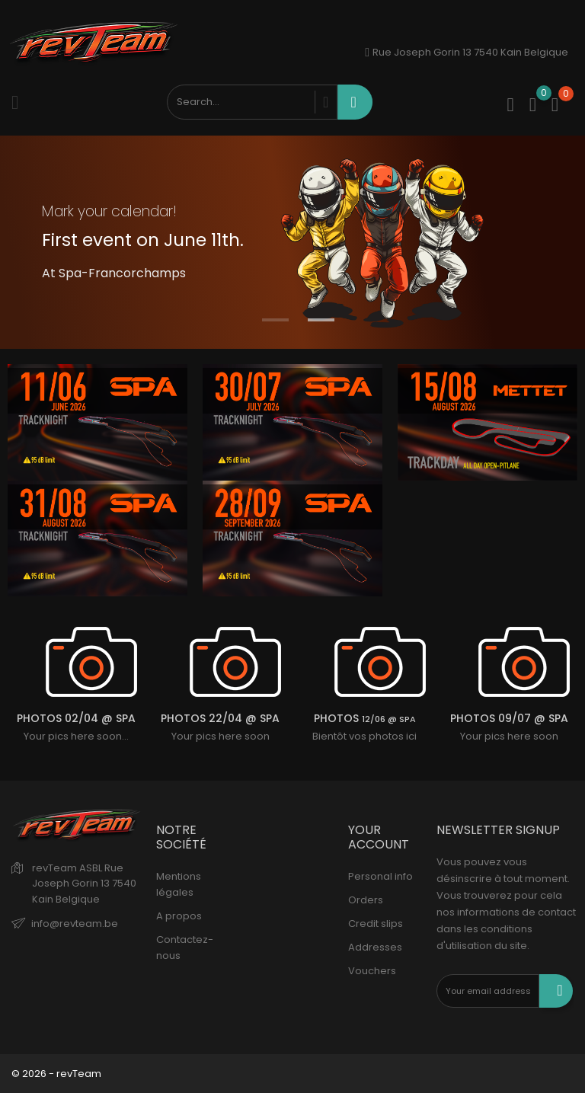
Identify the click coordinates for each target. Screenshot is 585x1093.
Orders (365, 900)
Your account (378, 837)
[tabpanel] (292, 242)
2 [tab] (321, 319)
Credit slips (375, 923)
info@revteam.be (74, 923)
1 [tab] (275, 319)
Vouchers (372, 971)
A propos (179, 916)
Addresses (375, 947)
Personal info (380, 876)
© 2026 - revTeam (56, 1073)
